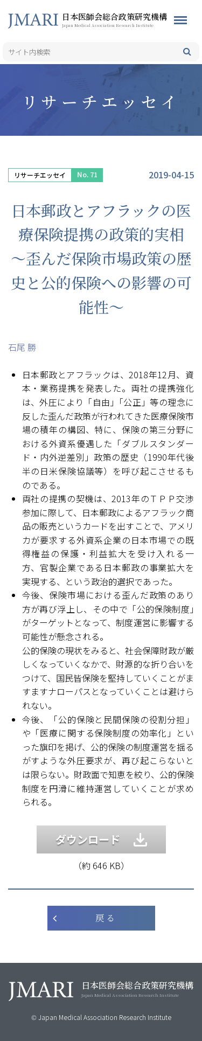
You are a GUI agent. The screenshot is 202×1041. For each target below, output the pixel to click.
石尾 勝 (22, 347)
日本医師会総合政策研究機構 (132, 19)
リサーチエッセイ (40, 174)
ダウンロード (101, 839)
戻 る (105, 918)
